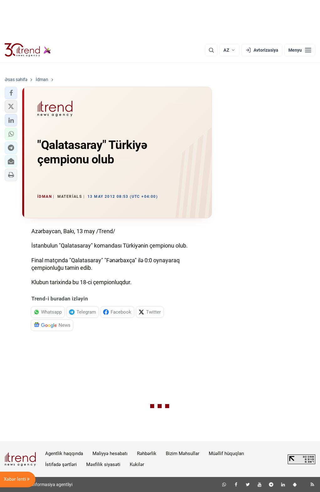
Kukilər (137, 464)
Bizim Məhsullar (182, 453)
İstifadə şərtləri (61, 464)
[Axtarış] (211, 50)
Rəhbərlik (146, 453)
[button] (11, 93)
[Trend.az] (28, 50)
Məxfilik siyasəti (103, 464)
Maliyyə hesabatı (110, 453)
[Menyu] (299, 50)
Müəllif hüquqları (226, 453)
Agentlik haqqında (64, 453)
